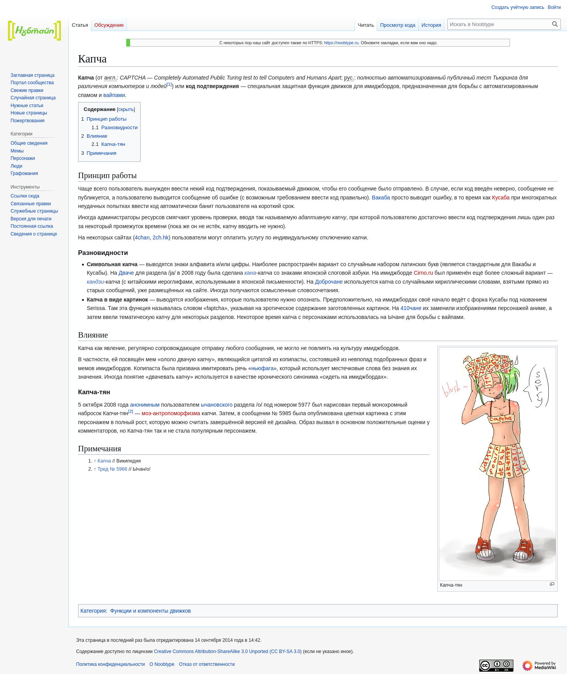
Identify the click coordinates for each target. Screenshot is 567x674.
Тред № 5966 (112, 469)
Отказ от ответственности (207, 664)
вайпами (114, 95)
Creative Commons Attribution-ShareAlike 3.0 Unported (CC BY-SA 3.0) (228, 651)
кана (250, 273)
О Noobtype (162, 664)
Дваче (126, 273)
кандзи (95, 282)
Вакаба (381, 197)
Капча (104, 461)
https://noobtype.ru (341, 42)
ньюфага (262, 368)
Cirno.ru (423, 273)
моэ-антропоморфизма (171, 413)
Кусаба (501, 197)
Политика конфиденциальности (110, 664)
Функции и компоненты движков (150, 611)
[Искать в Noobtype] (504, 24)
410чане (410, 308)
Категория (93, 611)
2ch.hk (161, 237)
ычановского (217, 405)
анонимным (145, 405)
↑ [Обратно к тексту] (95, 461)
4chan (142, 237)
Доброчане (329, 282)
